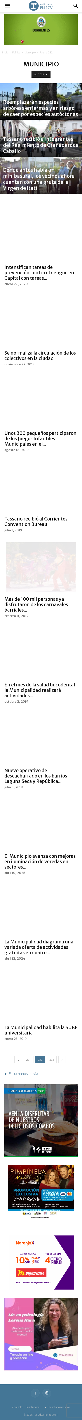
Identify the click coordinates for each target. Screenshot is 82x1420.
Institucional (33, 1407)
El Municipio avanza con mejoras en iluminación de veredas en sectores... (40, 861)
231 (28, 1060)
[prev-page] (18, 1059)
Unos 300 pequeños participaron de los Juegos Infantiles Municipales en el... (40, 438)
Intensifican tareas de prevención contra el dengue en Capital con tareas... (39, 272)
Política (16, 52)
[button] (7, 6)
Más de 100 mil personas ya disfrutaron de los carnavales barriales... (36, 604)
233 (51, 1060)
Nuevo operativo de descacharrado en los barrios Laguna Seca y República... (35, 776)
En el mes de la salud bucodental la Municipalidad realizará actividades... (39, 690)
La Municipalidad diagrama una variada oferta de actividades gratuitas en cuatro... (38, 947)
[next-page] (62, 1059)
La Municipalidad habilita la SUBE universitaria (41, 1030)
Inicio (5, 52)
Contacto (17, 1407)
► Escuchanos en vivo (57, 1407)
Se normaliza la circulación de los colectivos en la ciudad (40, 355)
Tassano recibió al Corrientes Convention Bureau (36, 521)
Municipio (30, 52)
